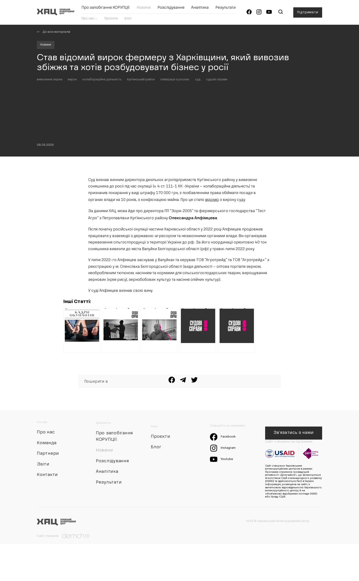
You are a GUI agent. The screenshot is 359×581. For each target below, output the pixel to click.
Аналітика (202, 9)
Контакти (49, 524)
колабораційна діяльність (109, 112)
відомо (219, 206)
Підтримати (307, 13)
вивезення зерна (51, 112)
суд (214, 112)
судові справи (234, 112)
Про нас (91, 20)
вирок (77, 112)
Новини (146, 9)
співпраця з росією (188, 112)
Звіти (44, 513)
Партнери (49, 501)
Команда (48, 489)
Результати (228, 9)
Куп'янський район (151, 112)
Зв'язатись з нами (292, 471)
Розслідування (173, 9)
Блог (130, 20)
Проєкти (113, 20)
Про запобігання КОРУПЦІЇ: (108, 9)
